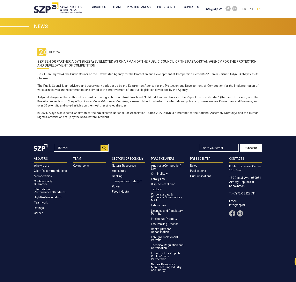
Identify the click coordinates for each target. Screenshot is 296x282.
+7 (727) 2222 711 (244, 193)
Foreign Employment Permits (164, 238)
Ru (244, 9)
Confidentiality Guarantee (43, 183)
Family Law (158, 179)
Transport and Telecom (127, 181)
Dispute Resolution (163, 184)
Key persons (81, 165)
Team (117, 7)
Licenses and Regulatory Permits (167, 212)
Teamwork (41, 202)
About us (99, 7)
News (193, 165)
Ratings (39, 207)
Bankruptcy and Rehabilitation (161, 230)
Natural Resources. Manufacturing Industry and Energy (166, 267)
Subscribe (251, 148)
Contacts (191, 7)
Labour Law (158, 205)
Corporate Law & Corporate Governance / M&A (166, 197)
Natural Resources (124, 165)
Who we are (41, 165)
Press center (167, 7)
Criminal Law (159, 173)
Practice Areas (139, 7)
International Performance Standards (50, 191)
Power (116, 186)
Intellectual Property (164, 218)
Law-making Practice (164, 223)
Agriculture (119, 170)
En (258, 9)
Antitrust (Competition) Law (166, 167)
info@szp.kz (214, 9)
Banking (117, 176)
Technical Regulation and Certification (167, 246)
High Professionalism (47, 197)
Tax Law (156, 189)
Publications (198, 170)
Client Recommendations (50, 170)
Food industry (121, 191)
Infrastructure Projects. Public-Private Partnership (166, 256)
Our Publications (200, 176)
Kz (251, 9)
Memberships (43, 176)
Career (38, 213)
